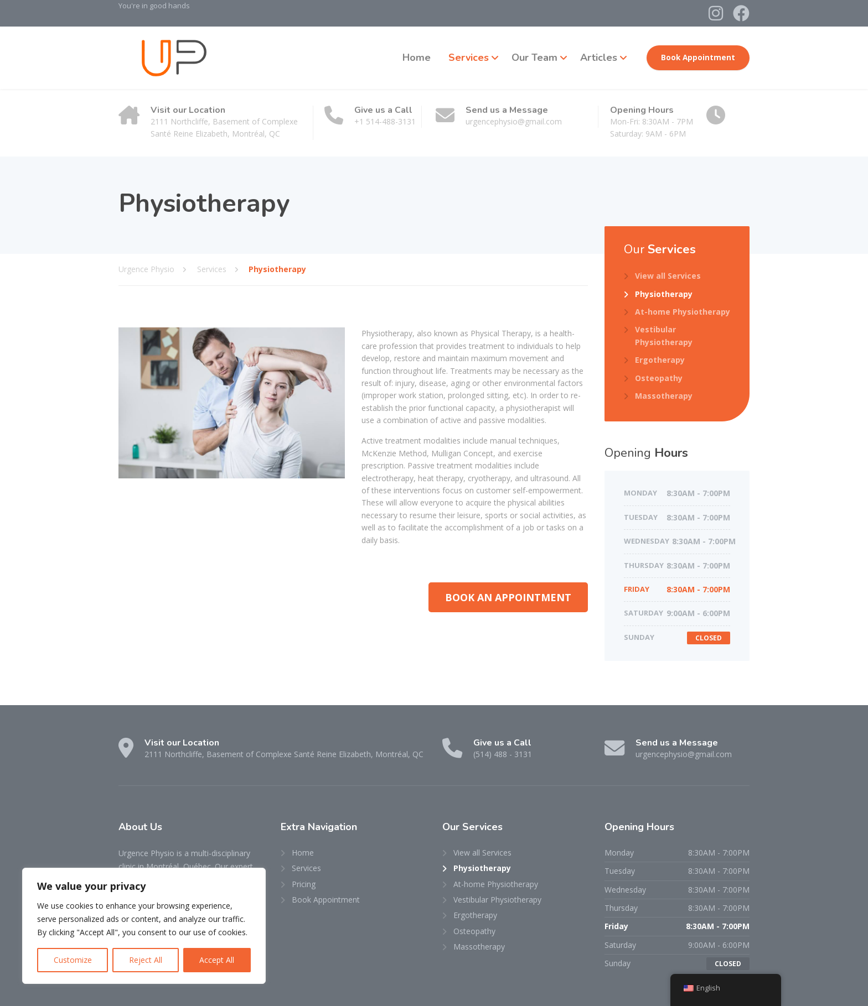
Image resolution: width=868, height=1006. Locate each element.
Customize (73, 960)
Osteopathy (659, 378)
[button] (508, 597)
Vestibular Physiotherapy (664, 335)
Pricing (304, 884)
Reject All (145, 960)
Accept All (216, 960)
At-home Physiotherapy (682, 311)
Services (468, 57)
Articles (598, 57)
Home (416, 57)
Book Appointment (698, 57)
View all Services (668, 275)
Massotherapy (664, 395)
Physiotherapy (664, 294)
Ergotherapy (660, 360)
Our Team (534, 57)
